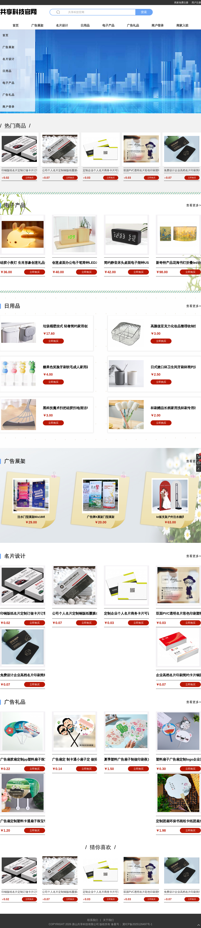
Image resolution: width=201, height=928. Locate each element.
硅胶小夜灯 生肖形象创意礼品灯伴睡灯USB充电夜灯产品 (22, 262)
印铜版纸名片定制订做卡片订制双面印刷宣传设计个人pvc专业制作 (22, 613)
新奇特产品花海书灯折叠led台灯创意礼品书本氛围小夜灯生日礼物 (178, 262)
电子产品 (108, 25)
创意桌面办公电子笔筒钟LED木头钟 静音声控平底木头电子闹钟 (74, 262)
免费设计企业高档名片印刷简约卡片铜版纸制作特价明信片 (22, 675)
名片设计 (62, 25)
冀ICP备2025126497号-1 (137, 924)
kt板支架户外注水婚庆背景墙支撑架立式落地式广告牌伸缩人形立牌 (170, 517)
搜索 (144, 12)
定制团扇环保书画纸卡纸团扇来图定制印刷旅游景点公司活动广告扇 (178, 821)
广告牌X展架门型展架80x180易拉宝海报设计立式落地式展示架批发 (100, 517)
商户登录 (158, 25)
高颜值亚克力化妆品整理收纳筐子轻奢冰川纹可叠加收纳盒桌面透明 (173, 326)
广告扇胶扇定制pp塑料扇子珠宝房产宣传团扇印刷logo (22, 759)
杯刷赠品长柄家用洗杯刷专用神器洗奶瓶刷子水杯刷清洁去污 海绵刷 (173, 408)
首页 (16, 25)
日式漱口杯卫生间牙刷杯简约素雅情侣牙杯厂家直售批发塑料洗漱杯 (173, 367)
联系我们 (92, 920)
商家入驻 (182, 25)
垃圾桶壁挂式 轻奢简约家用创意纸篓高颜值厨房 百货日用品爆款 (65, 326)
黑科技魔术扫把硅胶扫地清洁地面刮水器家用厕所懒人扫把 (65, 408)
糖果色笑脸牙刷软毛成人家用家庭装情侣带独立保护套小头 (65, 367)
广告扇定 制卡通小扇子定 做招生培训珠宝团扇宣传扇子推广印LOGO (74, 759)
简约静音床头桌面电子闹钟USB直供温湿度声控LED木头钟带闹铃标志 (126, 262)
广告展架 (37, 25)
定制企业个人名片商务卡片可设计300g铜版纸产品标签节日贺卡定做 (126, 613)
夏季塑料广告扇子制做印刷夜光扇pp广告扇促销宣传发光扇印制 (126, 759)
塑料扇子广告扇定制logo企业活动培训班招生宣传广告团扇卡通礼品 (178, 759)
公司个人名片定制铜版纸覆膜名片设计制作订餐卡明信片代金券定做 (74, 613)
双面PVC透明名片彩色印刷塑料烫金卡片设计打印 (153, 170)
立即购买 (29, 177)
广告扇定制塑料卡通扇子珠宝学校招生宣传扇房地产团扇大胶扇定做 (22, 821)
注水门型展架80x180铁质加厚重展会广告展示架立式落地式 (31, 517)
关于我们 (108, 920)
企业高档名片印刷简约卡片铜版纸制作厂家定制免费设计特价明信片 (178, 675)
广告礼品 (133, 25)
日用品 (85, 25)
